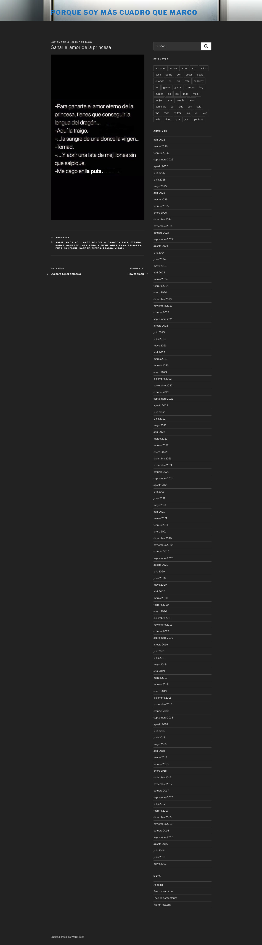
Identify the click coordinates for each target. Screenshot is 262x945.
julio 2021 (159, 491)
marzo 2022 (160, 438)
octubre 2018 (161, 710)
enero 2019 (160, 691)
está (187, 80)
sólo (199, 106)
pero (191, 100)
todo (166, 112)
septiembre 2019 (163, 637)
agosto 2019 (161, 644)
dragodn (114, 242)
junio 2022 (159, 418)
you (178, 119)
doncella (99, 242)
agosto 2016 (161, 843)
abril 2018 (159, 750)
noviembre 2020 (163, 544)
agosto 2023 (161, 325)
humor (159, 93)
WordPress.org (162, 904)
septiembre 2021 (163, 478)
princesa (134, 245)
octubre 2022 (161, 392)
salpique (71, 248)
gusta (177, 87)
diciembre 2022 (162, 378)
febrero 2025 (161, 206)
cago (87, 242)
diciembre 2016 (162, 817)
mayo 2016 (160, 863)
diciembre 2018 (162, 697)
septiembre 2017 (163, 797)
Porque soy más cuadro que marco (124, 12)
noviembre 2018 (163, 704)
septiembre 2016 (163, 837)
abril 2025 (159, 192)
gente (166, 87)
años (204, 68)
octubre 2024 (161, 232)
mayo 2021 (160, 505)
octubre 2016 (161, 830)
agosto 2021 (161, 484)
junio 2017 (159, 803)
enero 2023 (160, 372)
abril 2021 (159, 511)
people (180, 100)
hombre (190, 87)
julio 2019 (159, 651)
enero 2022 (160, 451)
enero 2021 (160, 531)
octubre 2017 (161, 790)
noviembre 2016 (163, 823)
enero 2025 (160, 212)
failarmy (198, 80)
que (181, 106)
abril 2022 (159, 431)
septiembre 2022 (163, 398)
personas (160, 106)
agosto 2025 (161, 166)
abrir (59, 242)
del (170, 80)
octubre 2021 (161, 471)
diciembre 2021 (162, 458)
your (186, 119)
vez (205, 112)
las (169, 93)
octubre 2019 (161, 631)
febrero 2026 (161, 152)
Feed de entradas (163, 891)
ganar (60, 245)
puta (59, 248)
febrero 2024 (161, 285)
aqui (78, 242)
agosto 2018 (161, 724)
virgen (120, 248)
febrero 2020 (161, 604)
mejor (196, 93)
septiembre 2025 (163, 159)
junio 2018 (159, 737)
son (190, 106)
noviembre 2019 (163, 624)
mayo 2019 (160, 664)
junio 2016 (159, 856)
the (157, 112)
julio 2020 (159, 571)
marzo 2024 (161, 279)
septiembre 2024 (163, 239)
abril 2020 (159, 591)
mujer (158, 100)
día (178, 80)
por (172, 106)
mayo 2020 (160, 584)
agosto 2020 (161, 564)
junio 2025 (160, 179)
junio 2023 (160, 338)
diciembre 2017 (162, 777)
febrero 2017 (161, 810)
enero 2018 (160, 770)
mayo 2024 (160, 265)
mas (185, 93)
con (179, 74)
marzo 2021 (160, 518)
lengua (94, 245)
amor (69, 242)
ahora (173, 68)
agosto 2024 (161, 245)
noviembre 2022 (163, 385)
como (169, 74)
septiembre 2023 (163, 319)
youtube (198, 119)
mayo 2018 (160, 744)
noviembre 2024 (163, 225)
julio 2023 (159, 332)
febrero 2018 (161, 764)
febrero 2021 (161, 524)
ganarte (72, 245)
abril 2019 (159, 670)
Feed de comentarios (165, 897)
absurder (160, 68)
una (188, 112)
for (157, 87)
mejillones (109, 245)
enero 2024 (160, 292)
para (122, 245)
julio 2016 (159, 850)
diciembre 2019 (162, 617)
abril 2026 (159, 139)
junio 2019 (159, 657)
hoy (201, 87)
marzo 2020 (161, 597)
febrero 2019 (161, 684)
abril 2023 (159, 352)
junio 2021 (159, 498)
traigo (108, 248)
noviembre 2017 (163, 783)
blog (88, 42)
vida (157, 119)
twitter (177, 112)
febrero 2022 (161, 445)
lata (84, 245)
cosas (189, 74)
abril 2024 (159, 272)
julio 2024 (159, 252)
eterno (136, 242)
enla (125, 242)
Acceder (158, 884)
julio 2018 (159, 730)
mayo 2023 (160, 345)
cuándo (159, 80)
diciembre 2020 (163, 538)
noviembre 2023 (163, 305)
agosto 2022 (161, 405)
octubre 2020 (161, 551)
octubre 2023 (161, 312)
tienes (96, 248)
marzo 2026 (161, 146)
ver (196, 112)
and (194, 68)
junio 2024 (160, 259)
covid (200, 74)
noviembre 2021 (163, 465)
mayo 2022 (160, 425)
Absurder (62, 237)
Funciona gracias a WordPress (67, 936)
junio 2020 (160, 578)
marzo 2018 (160, 757)
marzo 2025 (161, 199)
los (177, 93)
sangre (84, 248)
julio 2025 (159, 172)
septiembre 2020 (163, 558)
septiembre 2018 (163, 717)
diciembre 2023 (163, 299)
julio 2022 (159, 411)
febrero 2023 (161, 365)
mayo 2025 (160, 186)
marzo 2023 (161, 358)
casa (158, 74)
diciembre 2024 (163, 219)
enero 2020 (160, 611)
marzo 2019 (160, 677)
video (168, 119)
